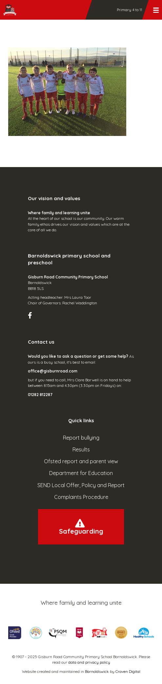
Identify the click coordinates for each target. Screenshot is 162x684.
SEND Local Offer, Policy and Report (81, 485)
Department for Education (81, 473)
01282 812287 (40, 394)
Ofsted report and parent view (81, 461)
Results (81, 449)
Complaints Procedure (81, 497)
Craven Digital (127, 671)
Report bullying (81, 437)
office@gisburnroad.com (52, 371)
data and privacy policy (89, 662)
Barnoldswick (97, 671)
